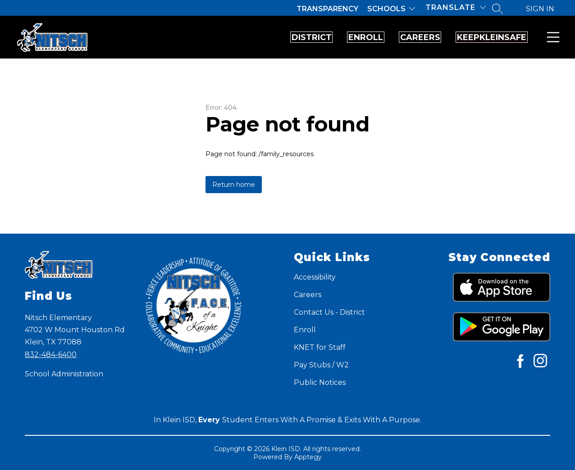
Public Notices (320, 382)
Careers (385, 37)
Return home (233, 185)
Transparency (327, 9)
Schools (386, 9)
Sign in (540, 9)
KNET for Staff (320, 347)
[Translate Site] (455, 7)
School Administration (64, 374)
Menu (551, 37)
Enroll (306, 37)
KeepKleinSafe (480, 37)
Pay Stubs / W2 (321, 365)
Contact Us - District (329, 312)
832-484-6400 (51, 354)
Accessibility (315, 277)
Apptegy (308, 457)
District (229, 37)
